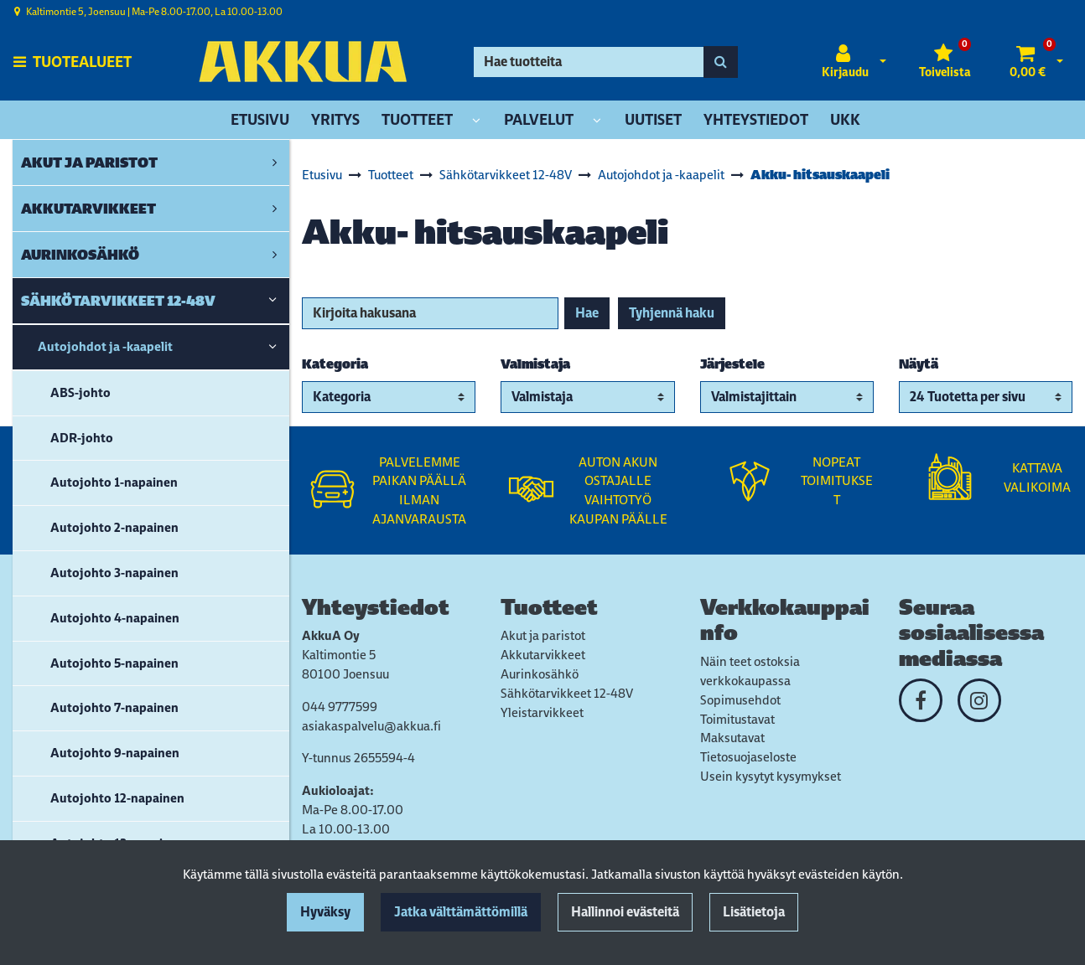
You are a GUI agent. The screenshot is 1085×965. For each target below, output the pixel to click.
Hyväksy (325, 912)
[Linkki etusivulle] (303, 61)
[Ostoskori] (1027, 62)
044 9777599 (339, 707)
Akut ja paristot (543, 635)
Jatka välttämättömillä (460, 912)
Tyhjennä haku (671, 313)
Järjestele (732, 364)
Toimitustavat (737, 719)
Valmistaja (535, 364)
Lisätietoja (754, 912)
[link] (274, 162)
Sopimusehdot (740, 700)
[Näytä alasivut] (476, 121)
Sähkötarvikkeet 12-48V (567, 693)
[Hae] (588, 62)
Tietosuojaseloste (748, 757)
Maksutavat (732, 738)
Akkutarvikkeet (543, 655)
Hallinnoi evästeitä (625, 912)
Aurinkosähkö (540, 674)
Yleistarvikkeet (542, 712)
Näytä (918, 364)
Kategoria (335, 364)
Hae (587, 313)
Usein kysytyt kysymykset (770, 776)
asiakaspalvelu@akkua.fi (371, 726)
